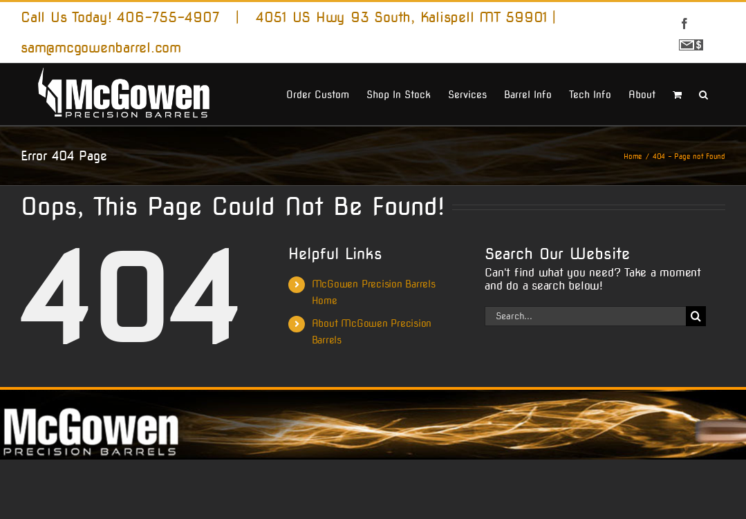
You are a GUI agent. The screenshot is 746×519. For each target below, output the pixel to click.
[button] (703, 93)
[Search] (696, 316)
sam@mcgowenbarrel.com (101, 47)
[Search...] (585, 316)
